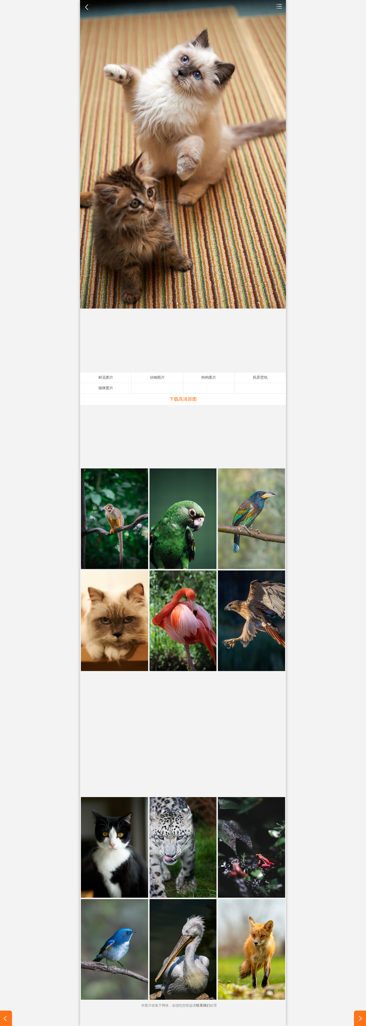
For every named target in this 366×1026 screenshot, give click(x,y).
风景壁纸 (260, 377)
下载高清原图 (183, 399)
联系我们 (203, 1005)
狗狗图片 (208, 377)
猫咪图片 (105, 388)
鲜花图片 (105, 377)
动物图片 (279, 6)
